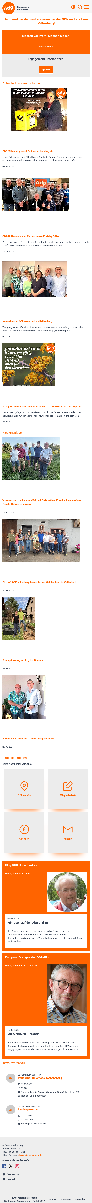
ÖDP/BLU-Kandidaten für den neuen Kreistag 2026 (30, 236)
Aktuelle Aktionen (14, 758)
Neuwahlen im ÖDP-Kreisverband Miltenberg (27, 321)
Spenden (46, 69)
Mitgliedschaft (46, 46)
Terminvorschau (13, 1063)
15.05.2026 (46, 1040)
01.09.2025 (46, 930)
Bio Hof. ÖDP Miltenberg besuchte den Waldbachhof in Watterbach (39, 582)
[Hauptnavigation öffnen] (87, 7)
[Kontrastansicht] (73, 7)
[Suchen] (80, 7)
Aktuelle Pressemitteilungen (22, 83)
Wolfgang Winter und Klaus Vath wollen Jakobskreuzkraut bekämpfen (41, 406)
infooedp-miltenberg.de (30, 1155)
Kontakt (9, 1179)
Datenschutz (80, 1199)
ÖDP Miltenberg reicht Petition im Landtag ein (27, 151)
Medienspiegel (12, 432)
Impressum (65, 1199)
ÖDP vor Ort (11, 1174)
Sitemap (53, 1199)
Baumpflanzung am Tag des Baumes (22, 660)
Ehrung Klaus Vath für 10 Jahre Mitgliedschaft (28, 738)
